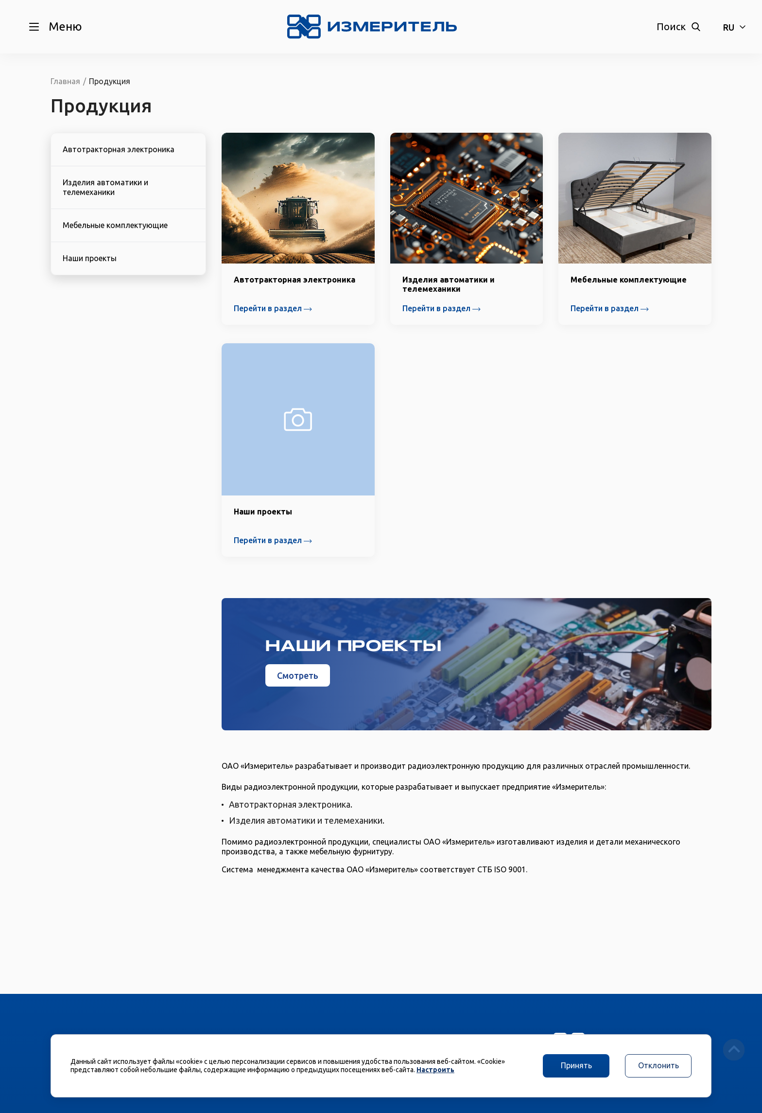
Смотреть (297, 675)
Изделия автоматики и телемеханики (105, 187)
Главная (65, 81)
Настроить (435, 1070)
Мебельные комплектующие (115, 225)
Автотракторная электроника (118, 149)
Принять (576, 1065)
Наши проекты (90, 258)
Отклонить (658, 1065)
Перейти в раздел (273, 308)
